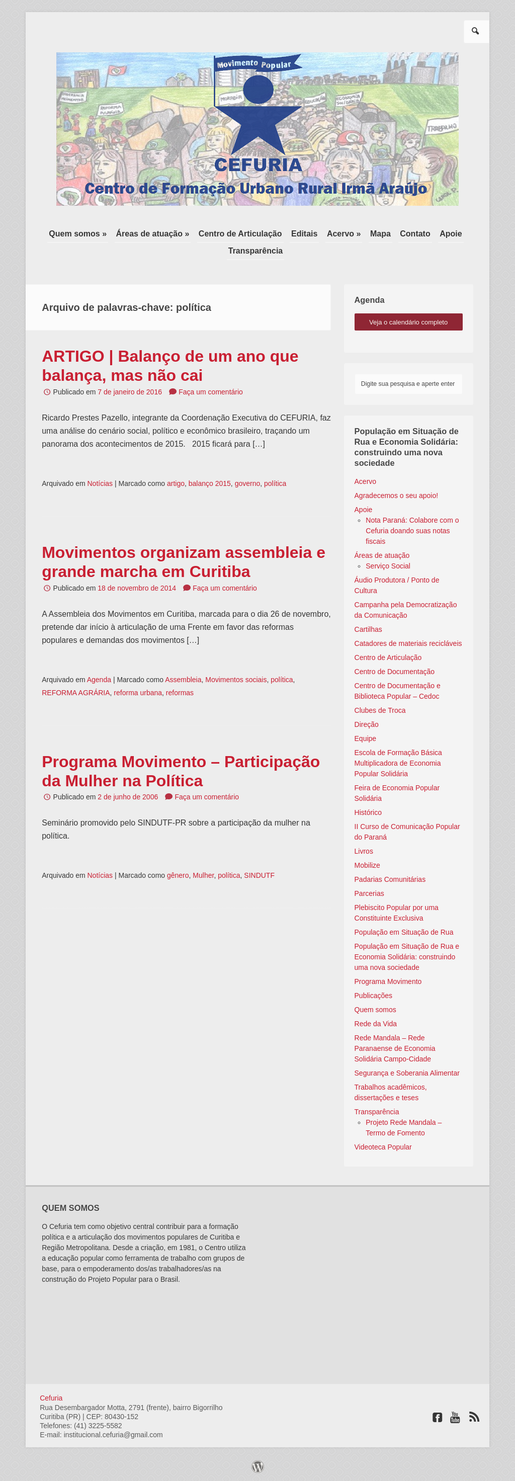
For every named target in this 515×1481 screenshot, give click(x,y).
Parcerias (369, 893)
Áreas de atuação (382, 555)
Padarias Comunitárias (390, 879)
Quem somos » (78, 233)
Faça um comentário (211, 392)
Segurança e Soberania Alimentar (407, 1073)
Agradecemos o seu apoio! (397, 495)
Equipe (366, 738)
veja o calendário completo (408, 322)
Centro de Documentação (395, 672)
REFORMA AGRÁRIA (76, 693)
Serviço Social (388, 566)
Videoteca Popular (383, 1147)
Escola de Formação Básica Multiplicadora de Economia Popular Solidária (398, 763)
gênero (178, 875)
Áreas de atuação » (153, 233)
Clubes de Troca (380, 710)
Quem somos (375, 1010)
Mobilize (367, 865)
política (275, 483)
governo (248, 483)
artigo (176, 483)
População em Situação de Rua (404, 932)
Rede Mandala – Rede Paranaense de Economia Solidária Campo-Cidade (395, 1048)
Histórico (368, 812)
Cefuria (51, 1398)
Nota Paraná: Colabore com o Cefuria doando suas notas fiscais (412, 530)
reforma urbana (138, 693)
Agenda (99, 680)
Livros (364, 851)
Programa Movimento (388, 981)
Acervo (366, 481)
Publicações (374, 996)
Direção (367, 724)
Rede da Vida (376, 1024)
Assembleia (183, 680)
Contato (415, 233)
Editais (304, 233)
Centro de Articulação (240, 233)
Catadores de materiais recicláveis (408, 643)
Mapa (380, 233)
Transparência (255, 250)
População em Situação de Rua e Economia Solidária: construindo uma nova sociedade (407, 956)
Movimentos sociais (236, 680)
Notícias (100, 483)
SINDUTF (259, 875)
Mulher (203, 875)
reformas (180, 693)
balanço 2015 (210, 483)
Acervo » (344, 233)
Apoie (451, 233)
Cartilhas (368, 629)
